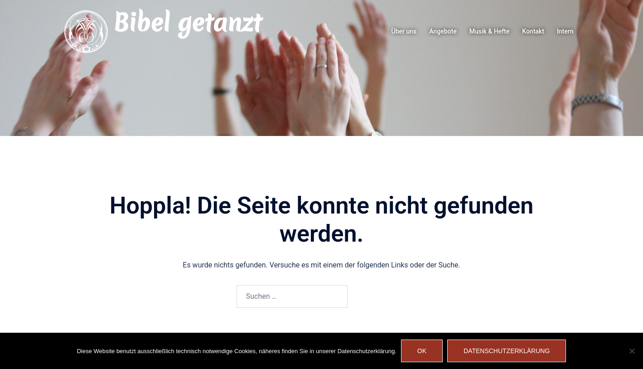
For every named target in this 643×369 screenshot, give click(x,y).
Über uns (404, 31)
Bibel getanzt (187, 22)
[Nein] (631, 350)
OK (421, 350)
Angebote (442, 31)
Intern (565, 31)
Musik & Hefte (489, 31)
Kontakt (533, 31)
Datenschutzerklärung (507, 350)
